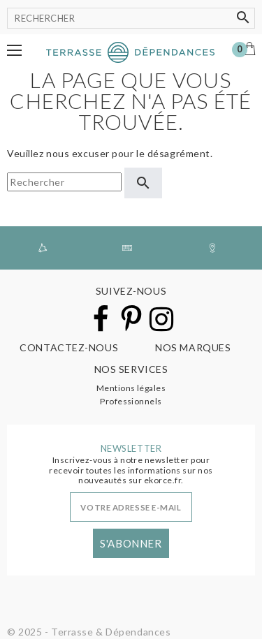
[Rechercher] (131, 18)
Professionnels (131, 401)
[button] (14, 50)
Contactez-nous (69, 347)
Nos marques (193, 347)
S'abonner (130, 543)
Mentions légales (131, 388)
